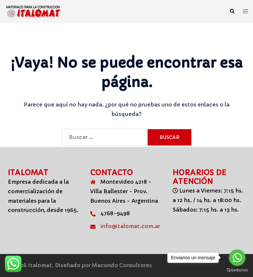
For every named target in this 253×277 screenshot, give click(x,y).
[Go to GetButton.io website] (237, 270)
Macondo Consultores (122, 265)
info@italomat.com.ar (130, 226)
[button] (232, 11)
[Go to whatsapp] (237, 257)
